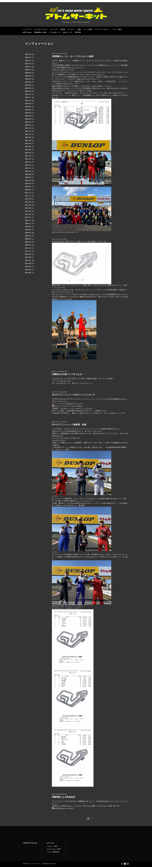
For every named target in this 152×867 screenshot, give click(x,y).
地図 (79, 29)
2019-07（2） (30, 260)
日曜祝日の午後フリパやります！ (68, 374)
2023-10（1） (30, 134)
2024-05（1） (30, 116)
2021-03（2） (30, 214)
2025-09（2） (30, 73)
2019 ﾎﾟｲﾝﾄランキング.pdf (64, 406)
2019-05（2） (30, 263)
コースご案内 (87, 29)
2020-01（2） (30, 245)
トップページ (27, 29)
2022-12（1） (30, 165)
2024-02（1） (30, 125)
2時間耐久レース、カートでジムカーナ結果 (73, 56)
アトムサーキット (34, 864)
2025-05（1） (30, 85)
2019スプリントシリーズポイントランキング (74, 394)
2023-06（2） (30, 147)
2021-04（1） (30, 211)
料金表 (63, 29)
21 (88, 819)
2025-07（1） (30, 79)
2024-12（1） (30, 94)
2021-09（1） (30, 199)
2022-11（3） (30, 168)
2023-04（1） (30, 153)
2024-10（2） (30, 100)
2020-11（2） (30, 223)
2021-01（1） (30, 217)
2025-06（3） (30, 82)
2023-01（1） (30, 162)
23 (96, 819)
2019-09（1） (30, 254)
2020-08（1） (30, 230)
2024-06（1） (30, 113)
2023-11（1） (30, 131)
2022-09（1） (30, 171)
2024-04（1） (30, 119)
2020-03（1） (30, 242)
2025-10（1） (30, 70)
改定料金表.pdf (60, 808)
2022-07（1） (30, 177)
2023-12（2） (30, 128)
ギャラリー (71, 29)
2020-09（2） (30, 227)
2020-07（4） (30, 233)
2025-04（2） (30, 88)
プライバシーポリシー (102, 29)
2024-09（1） (30, 104)
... (84, 819)
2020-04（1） (30, 239)
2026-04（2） (30, 54)
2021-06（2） (30, 205)
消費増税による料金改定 (63, 797)
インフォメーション (41, 29)
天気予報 (78, 32)
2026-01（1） (30, 61)
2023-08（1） (30, 140)
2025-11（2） (30, 67)
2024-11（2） (30, 97)
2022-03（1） (30, 187)
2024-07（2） (30, 110)
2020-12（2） (30, 220)
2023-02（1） (30, 159)
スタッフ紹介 (117, 29)
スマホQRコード (55, 32)
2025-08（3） (30, 76)
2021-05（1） (30, 208)
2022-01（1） (30, 190)
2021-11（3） (30, 196)
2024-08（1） (30, 107)
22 (92, 819)
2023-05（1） (30, 150)
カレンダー (54, 29)
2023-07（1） (30, 144)
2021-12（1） (30, 193)
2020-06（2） (30, 236)
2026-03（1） (30, 57)
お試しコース (67, 32)
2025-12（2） (30, 64)
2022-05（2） (30, 180)
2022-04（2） (30, 184)
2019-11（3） (30, 251)
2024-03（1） (30, 122)
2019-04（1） (30, 267)
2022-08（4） (30, 174)
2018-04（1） (30, 273)
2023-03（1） (30, 156)
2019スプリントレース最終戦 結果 (69, 424)
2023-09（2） (30, 137)
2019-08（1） (30, 257)
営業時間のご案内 (40, 32)
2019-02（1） (30, 270)
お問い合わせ (27, 32)
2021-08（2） (30, 202)
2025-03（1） (30, 91)
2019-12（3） (30, 248)
